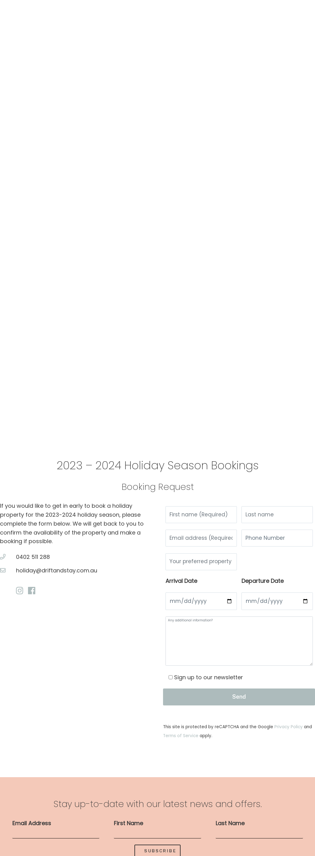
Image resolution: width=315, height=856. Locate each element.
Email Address (31, 828)
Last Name (230, 828)
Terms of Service (181, 741)
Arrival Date (181, 585)
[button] (15, 214)
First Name (128, 828)
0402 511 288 (33, 557)
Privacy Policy (289, 732)
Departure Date (262, 585)
